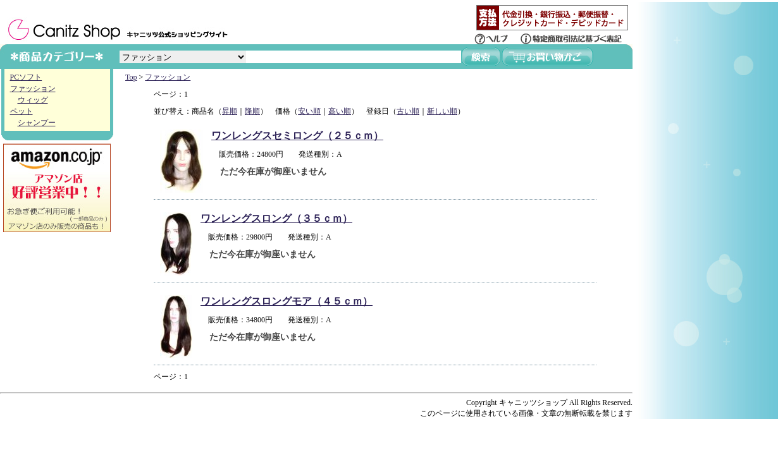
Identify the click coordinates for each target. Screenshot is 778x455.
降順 (252, 111)
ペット (21, 111)
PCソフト (26, 77)
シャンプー (37, 122)
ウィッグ (33, 99)
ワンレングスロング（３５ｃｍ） (276, 218)
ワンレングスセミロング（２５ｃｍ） (297, 135)
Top (131, 77)
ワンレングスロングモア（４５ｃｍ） (287, 301)
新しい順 (442, 111)
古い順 (408, 111)
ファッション (33, 88)
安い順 (309, 111)
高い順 (339, 111)
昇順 (229, 111)
